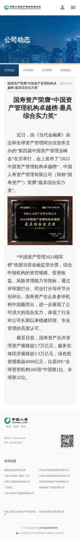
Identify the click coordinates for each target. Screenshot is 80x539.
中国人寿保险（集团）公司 (17, 476)
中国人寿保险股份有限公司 (17, 481)
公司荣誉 (47, 70)
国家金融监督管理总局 (15, 470)
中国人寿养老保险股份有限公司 (54, 470)
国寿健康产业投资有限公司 (52, 487)
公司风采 (28, 70)
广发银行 (8, 487)
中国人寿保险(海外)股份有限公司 (54, 476)
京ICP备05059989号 (48, 528)
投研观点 (66, 70)
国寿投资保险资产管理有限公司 (54, 481)
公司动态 (9, 70)
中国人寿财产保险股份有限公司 (19, 493)
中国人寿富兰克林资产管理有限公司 (20, 512)
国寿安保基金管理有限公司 (52, 511)
